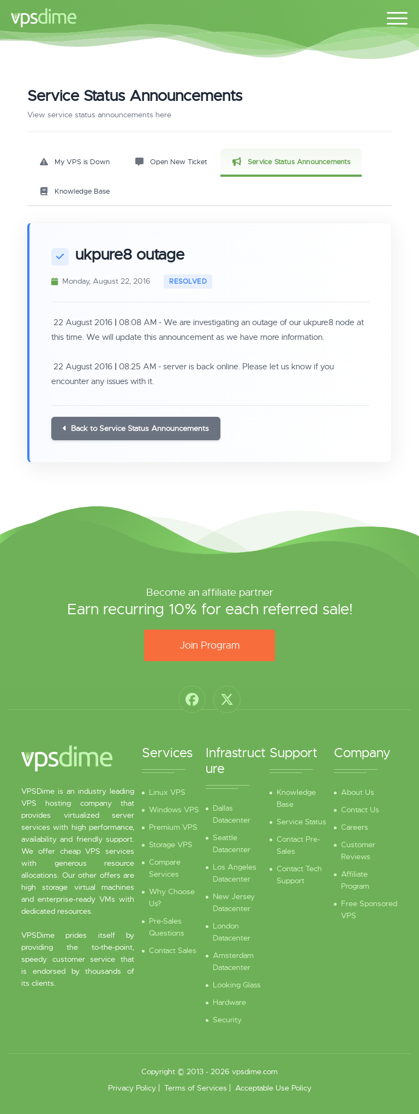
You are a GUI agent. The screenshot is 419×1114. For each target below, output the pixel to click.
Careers (354, 827)
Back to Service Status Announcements (136, 428)
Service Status (301, 821)
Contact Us (360, 809)
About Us (357, 792)
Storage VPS (171, 844)
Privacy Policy (132, 1088)
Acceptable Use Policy (273, 1088)
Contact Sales (172, 950)
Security (227, 1020)
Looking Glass (237, 985)
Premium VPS (173, 827)
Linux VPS (167, 792)
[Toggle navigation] (397, 16)
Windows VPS (174, 809)
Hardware (229, 1002)
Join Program (209, 645)
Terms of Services (195, 1088)
